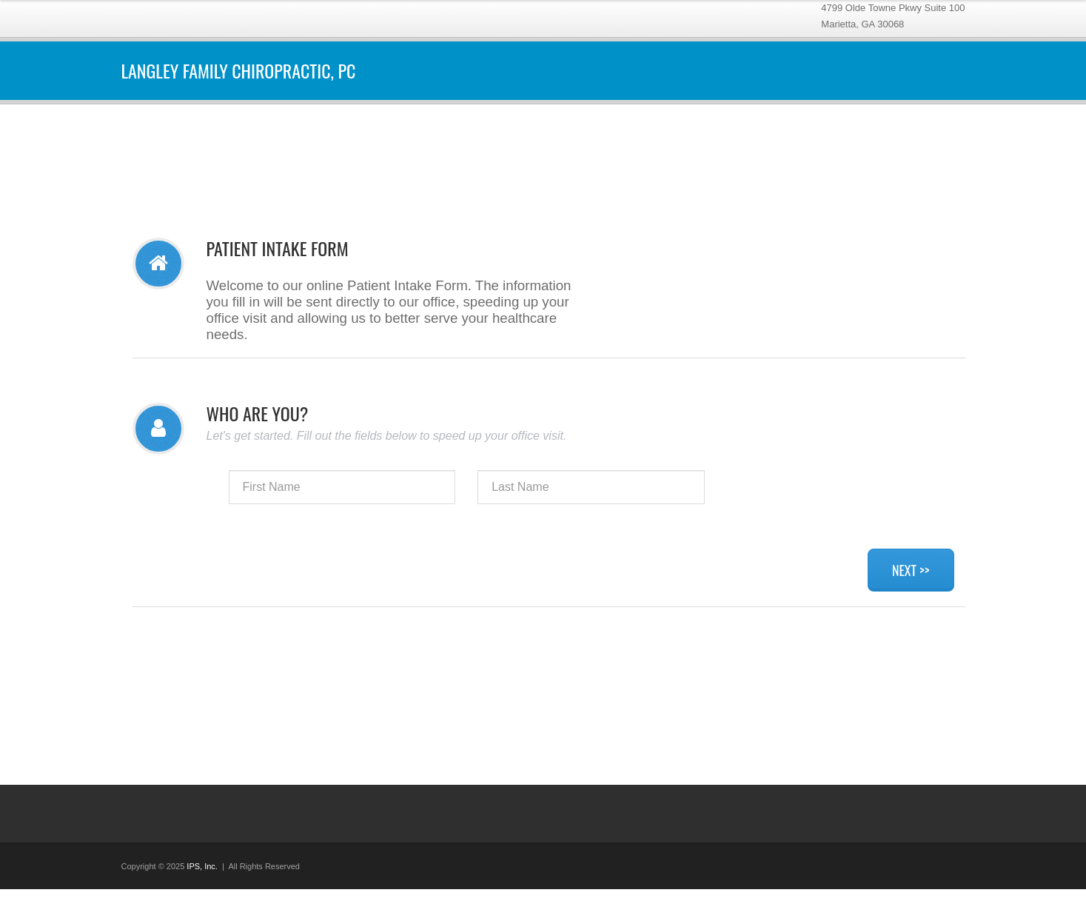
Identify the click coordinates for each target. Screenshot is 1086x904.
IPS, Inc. (202, 866)
